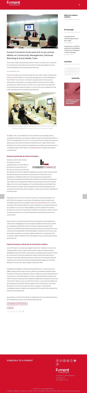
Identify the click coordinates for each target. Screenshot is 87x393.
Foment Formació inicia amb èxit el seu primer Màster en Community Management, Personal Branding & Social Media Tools (30, 55)
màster (10, 135)
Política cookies (61, 391)
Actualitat (30, 391)
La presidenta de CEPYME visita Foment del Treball (71, 38)
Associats (16, 391)
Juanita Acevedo (34, 147)
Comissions (23, 391)
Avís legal (41, 391)
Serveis (36, 391)
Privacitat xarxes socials (73, 391)
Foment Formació (12, 75)
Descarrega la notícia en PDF (17, 303)
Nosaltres (10, 391)
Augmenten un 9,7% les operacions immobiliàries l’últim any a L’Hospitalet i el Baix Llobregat (72, 49)
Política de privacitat (50, 391)
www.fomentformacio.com (41, 202)
